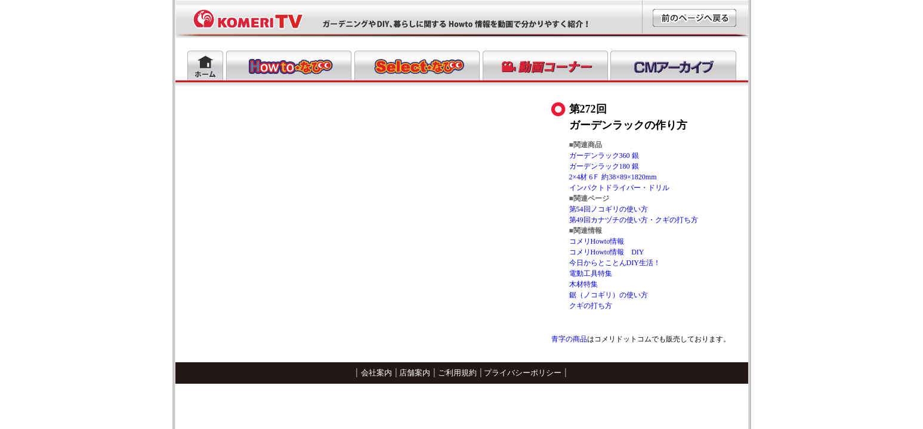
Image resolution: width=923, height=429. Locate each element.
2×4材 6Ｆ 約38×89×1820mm (613, 177)
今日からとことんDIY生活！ (614, 263)
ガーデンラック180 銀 (604, 166)
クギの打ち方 (590, 305)
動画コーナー (545, 65)
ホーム (205, 65)
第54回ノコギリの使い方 (608, 209)
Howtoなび (288, 65)
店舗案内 (414, 372)
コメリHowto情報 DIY (606, 252)
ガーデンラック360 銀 (604, 155)
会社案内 (376, 372)
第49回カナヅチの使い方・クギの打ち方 (633, 220)
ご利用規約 (457, 372)
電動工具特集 (590, 273)
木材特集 (583, 284)
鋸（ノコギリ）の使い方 (608, 295)
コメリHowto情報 (597, 241)
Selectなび (417, 65)
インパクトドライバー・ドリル (619, 188)
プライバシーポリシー (522, 372)
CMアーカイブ (673, 65)
